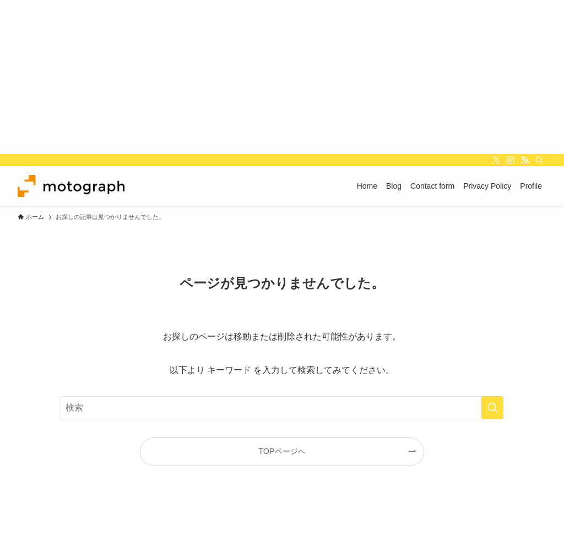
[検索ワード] (282, 407)
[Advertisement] (282, 77)
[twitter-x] (496, 160)
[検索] (539, 160)
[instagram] (510, 160)
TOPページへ (281, 451)
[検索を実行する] (492, 407)
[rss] (525, 160)
